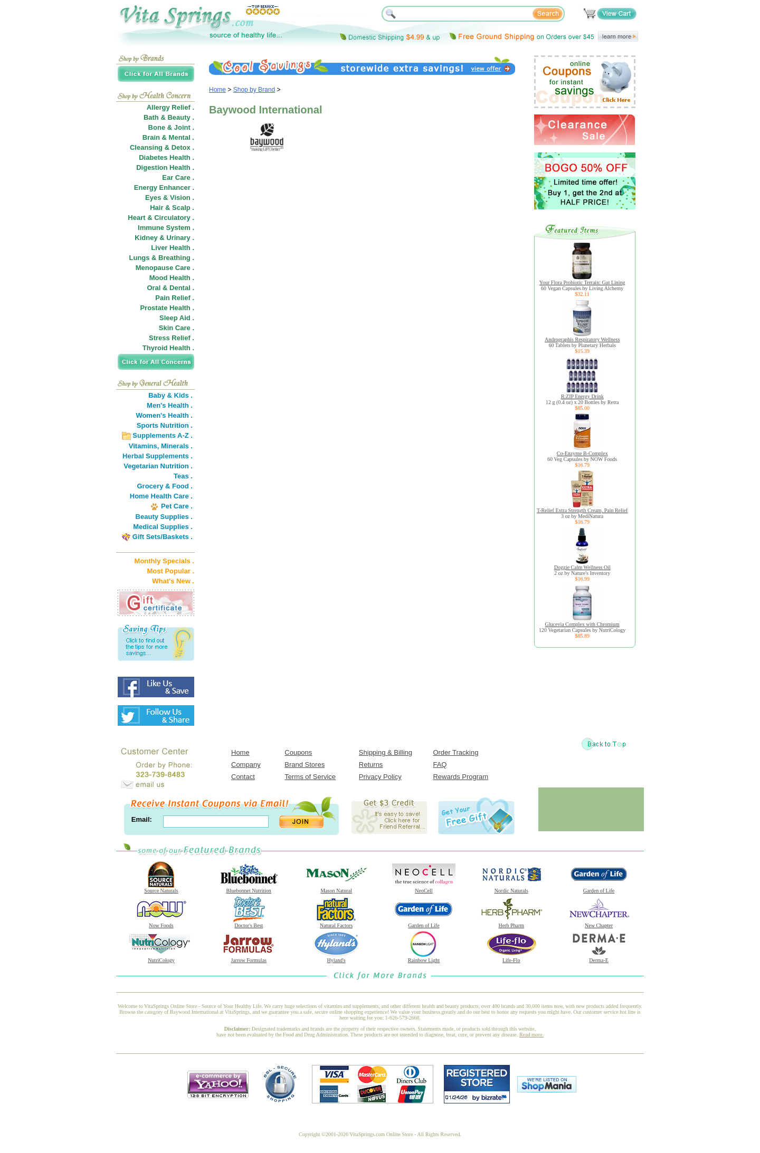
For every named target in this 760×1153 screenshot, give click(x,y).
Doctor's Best (248, 923)
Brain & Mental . (168, 137)
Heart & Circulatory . (161, 218)
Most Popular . (170, 571)
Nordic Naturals (511, 888)
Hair (156, 208)
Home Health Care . (161, 496)
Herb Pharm (511, 923)
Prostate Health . (167, 308)
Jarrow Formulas (248, 958)
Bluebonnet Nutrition (248, 888)
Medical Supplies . (163, 527)
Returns (371, 764)
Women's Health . (164, 415)
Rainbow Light (423, 958)
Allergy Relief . (170, 107)
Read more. (531, 1034)
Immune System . (166, 228)
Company (246, 764)
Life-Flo (511, 958)
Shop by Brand (254, 89)
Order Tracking (455, 752)
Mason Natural (336, 888)
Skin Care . (176, 328)
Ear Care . (178, 177)
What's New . (173, 581)
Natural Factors (336, 923)
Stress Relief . (171, 338)
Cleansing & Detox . (162, 147)
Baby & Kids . (170, 395)
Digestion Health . (165, 167)
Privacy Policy (380, 777)
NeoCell (423, 888)
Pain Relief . (174, 298)
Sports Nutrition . (165, 425)
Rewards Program (460, 777)
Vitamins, (144, 446)
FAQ (439, 764)
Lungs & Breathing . (162, 258)
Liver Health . (172, 248)
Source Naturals (161, 888)
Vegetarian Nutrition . (158, 466)
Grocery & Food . (165, 486)
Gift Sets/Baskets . (162, 537)
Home (217, 89)
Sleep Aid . (176, 318)
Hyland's (336, 958)
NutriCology (161, 958)
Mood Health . (171, 278)
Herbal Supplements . (157, 456)
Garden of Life (599, 888)
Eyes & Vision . (169, 197)
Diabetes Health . (166, 157)
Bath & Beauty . (169, 117)
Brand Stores (304, 764)
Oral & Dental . (170, 288)
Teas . (183, 476)
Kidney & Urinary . (164, 238)
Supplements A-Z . (162, 435)
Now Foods (161, 923)
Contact (243, 777)
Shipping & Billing (385, 752)
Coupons (298, 752)
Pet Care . (177, 506)
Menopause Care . (165, 268)
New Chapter (599, 923)
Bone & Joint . (171, 127)
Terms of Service (310, 777)
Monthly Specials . (164, 561)
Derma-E (599, 958)
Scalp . (183, 208)
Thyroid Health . (168, 348)
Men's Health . (170, 405)
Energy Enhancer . (164, 187)
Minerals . (177, 446)
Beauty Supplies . (164, 517)
